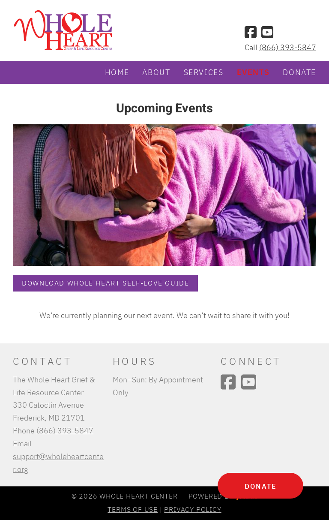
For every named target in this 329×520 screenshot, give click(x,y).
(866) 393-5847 (287, 47)
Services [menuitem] (204, 72)
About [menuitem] (156, 72)
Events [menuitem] (253, 72)
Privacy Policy (192, 509)
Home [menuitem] (117, 72)
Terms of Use (133, 509)
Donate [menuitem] (299, 72)
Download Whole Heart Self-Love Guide (105, 282)
